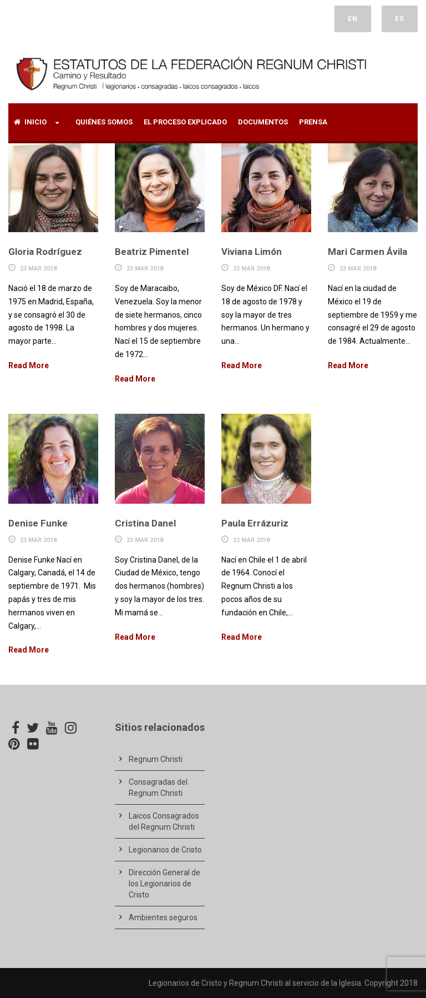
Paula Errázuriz (254, 523)
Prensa (313, 122)
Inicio (30, 122)
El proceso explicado (185, 122)
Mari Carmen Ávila (367, 251)
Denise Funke (38, 523)
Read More (28, 365)
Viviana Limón (251, 251)
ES (399, 19)
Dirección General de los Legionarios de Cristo (164, 883)
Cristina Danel (145, 523)
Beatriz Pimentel (152, 251)
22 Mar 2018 (251, 540)
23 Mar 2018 (38, 268)
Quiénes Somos (104, 122)
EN (353, 19)
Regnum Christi (155, 759)
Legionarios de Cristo (165, 849)
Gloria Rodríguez (45, 251)
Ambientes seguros (163, 917)
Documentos (263, 122)
